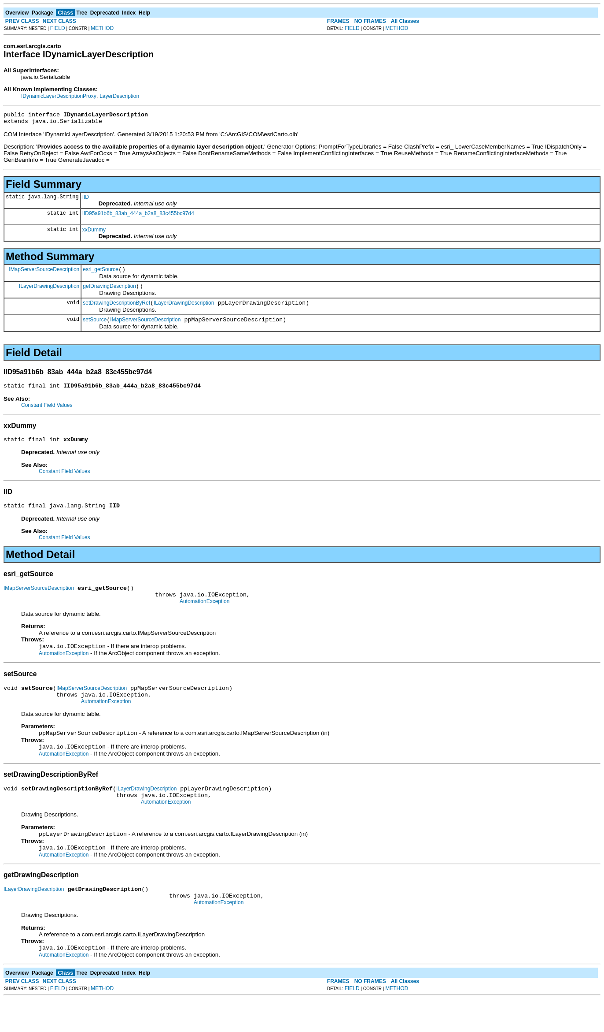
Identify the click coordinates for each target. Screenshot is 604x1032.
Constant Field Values (47, 414)
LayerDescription (119, 96)
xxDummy (94, 232)
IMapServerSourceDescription (44, 273)
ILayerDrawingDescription (49, 291)
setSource (95, 327)
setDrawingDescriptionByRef (116, 309)
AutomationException (204, 617)
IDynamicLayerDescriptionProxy (58, 96)
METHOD (102, 28)
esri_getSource (100, 273)
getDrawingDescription (109, 291)
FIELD (57, 28)
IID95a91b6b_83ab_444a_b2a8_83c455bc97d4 (138, 216)
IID (85, 200)
